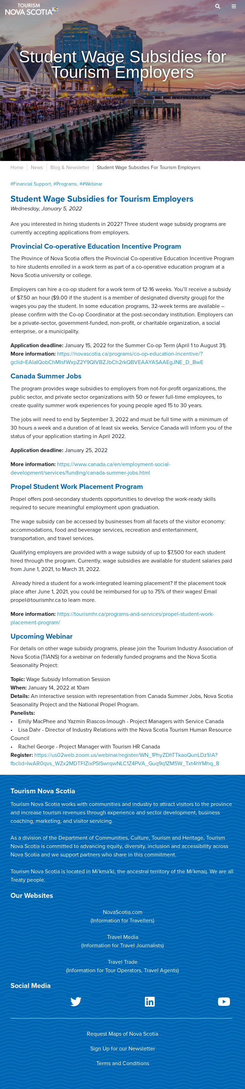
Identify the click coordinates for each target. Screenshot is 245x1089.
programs (66, 184)
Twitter (47, 1003)
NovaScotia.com (122, 912)
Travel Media (122, 937)
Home (16, 167)
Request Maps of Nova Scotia (122, 1033)
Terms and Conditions (122, 1063)
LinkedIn (121, 1003)
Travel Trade (123, 962)
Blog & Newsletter (70, 167)
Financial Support (32, 184)
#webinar (92, 184)
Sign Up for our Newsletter (122, 1048)
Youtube (195, 1003)
